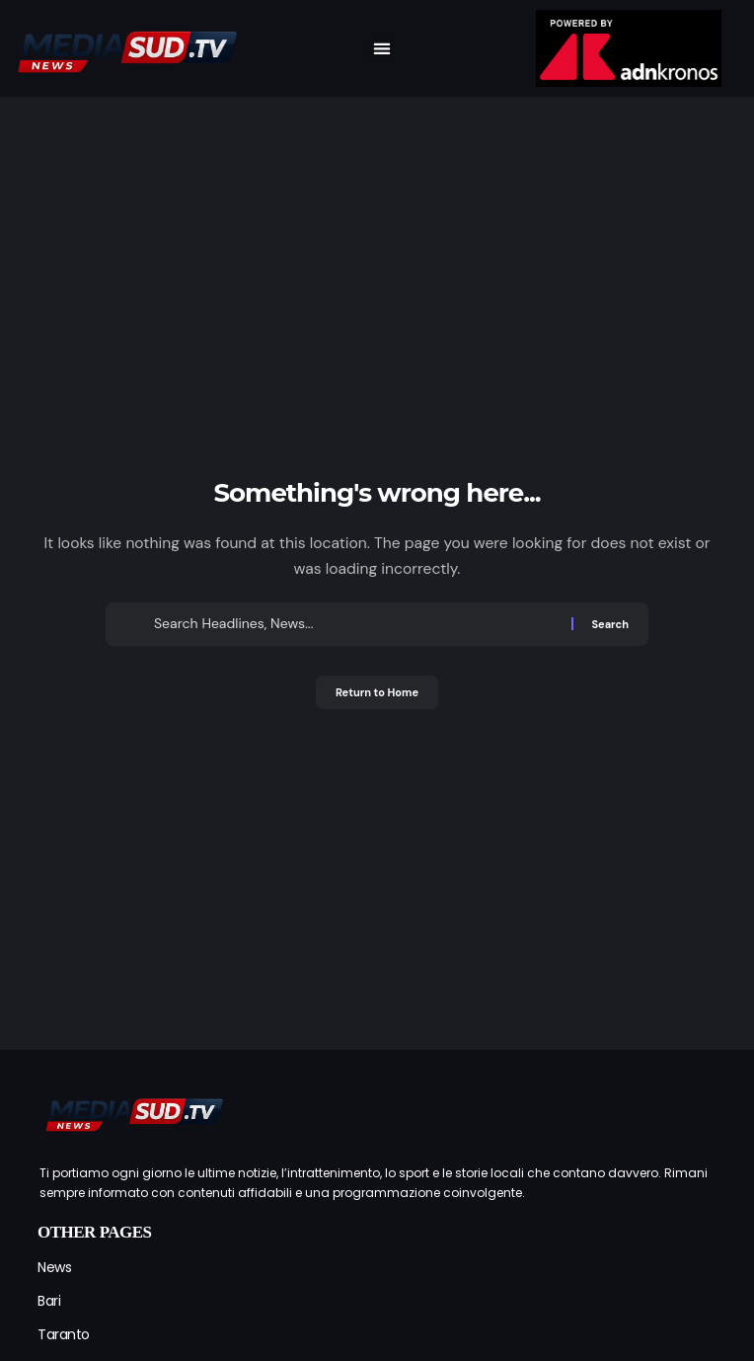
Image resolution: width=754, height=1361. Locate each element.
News (54, 1267)
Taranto (64, 1334)
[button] (382, 48)
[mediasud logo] (133, 1112)
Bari (49, 1301)
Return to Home (377, 692)
